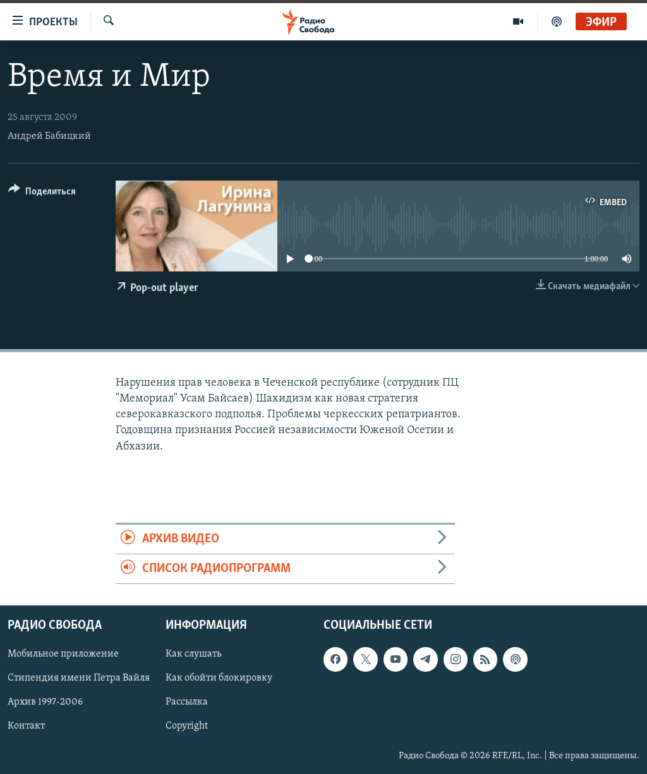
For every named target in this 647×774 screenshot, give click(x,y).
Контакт (26, 727)
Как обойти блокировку (219, 679)
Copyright (187, 727)
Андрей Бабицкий (49, 136)
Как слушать (193, 655)
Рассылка (187, 703)
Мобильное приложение (63, 655)
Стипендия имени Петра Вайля (79, 679)
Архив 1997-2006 (45, 703)
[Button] (42, 193)
